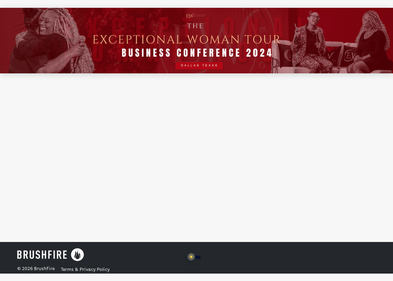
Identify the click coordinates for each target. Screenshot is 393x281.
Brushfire (44, 269)
